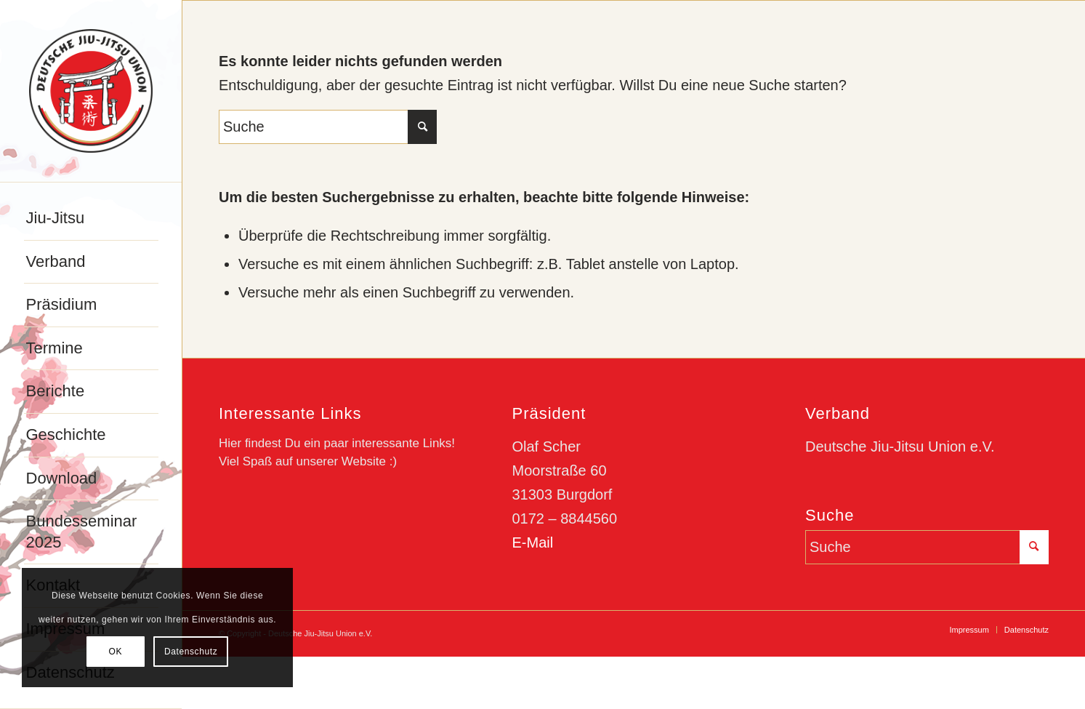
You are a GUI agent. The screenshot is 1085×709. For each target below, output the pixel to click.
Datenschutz (190, 651)
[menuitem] (91, 219)
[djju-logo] (91, 91)
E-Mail (533, 542)
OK (116, 651)
